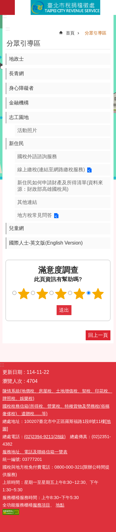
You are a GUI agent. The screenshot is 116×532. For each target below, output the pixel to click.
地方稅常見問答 (34, 215)
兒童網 (16, 228)
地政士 (16, 59)
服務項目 (41, 504)
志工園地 (19, 117)
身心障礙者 (21, 88)
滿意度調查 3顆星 (61, 294)
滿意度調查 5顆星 (98, 294)
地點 (60, 504)
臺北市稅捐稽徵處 (65, 7)
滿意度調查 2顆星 (42, 294)
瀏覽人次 (12, 381)
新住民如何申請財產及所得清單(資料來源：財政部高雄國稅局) (60, 186)
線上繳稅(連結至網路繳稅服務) (51, 169)
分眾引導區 (95, 32)
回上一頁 (98, 335)
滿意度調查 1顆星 (23, 294)
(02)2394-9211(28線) (45, 436)
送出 (51, 310)
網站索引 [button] (7, 7)
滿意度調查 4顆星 (79, 294)
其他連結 (27, 202)
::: (4, 16)
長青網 (16, 73)
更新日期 (12, 372)
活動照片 (27, 130)
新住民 (16, 143)
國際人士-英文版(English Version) (46, 242)
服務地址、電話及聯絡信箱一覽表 (34, 451)
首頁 (70, 32)
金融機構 (19, 102)
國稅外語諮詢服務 (37, 156)
